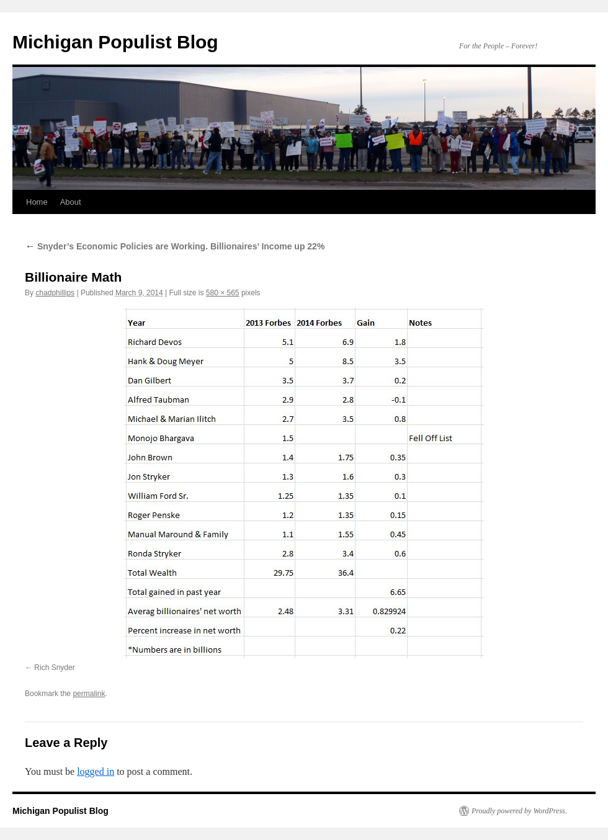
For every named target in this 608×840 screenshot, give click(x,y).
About (70, 202)
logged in (95, 771)
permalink (89, 693)
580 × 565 (222, 292)
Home (37, 202)
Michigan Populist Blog (115, 42)
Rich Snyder (54, 667)
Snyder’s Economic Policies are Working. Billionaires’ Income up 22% (174, 246)
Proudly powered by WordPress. (519, 810)
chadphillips (54, 292)
